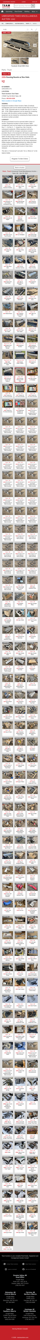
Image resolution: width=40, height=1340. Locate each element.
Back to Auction (19, 167)
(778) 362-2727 (29, 1319)
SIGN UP (34, 1)
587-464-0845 (10, 1302)
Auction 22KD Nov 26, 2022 (20, 23)
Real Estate (18, 11)
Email (20, 66)
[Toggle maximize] (36, 30)
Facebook (14, 66)
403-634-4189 (10, 98)
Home (3, 23)
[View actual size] (32, 30)
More (34, 11)
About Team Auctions (29, 1264)
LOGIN (24, 1)
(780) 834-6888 (30, 1302)
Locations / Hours (9, 1)
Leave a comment (11, 1269)
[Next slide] (35, 45)
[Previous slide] (5, 45)
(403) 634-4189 (9, 1319)
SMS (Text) (25, 66)
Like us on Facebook (29, 1269)
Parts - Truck (29, 23)
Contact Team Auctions (11, 1264)
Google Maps (20, 1279)
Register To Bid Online (20, 159)
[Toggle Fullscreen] (28, 30)
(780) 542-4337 (20, 1285)
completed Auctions (10, 23)
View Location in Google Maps (11, 101)
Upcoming (9, 11)
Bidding (26, 11)
